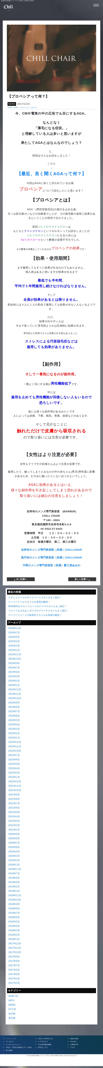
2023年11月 (14, 694)
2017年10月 (14, 952)
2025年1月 (14, 650)
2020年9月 (14, 834)
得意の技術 (74, 1038)
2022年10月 (14, 751)
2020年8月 (14, 838)
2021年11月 (14, 786)
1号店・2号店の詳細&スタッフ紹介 (19, 1047)
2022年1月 (14, 777)
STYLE (12, 1009)
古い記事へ (20, 579)
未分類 (11, 1013)
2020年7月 (14, 842)
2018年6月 (14, 917)
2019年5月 (14, 882)
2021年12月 (14, 781)
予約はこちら (43, 1047)
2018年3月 (14, 930)
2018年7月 (14, 913)
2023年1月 (14, 737)
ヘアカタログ (43, 1041)
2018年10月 (14, 899)
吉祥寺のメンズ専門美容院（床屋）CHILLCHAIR (51, 549)
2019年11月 (14, 869)
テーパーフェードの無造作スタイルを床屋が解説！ (35, 615)
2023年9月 (14, 702)
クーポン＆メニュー (13, 1044)
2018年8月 (14, 908)
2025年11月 (14, 628)
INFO (11, 1000)
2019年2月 (14, 886)
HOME (10, 107)
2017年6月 (14, 969)
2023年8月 (14, 707)
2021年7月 (14, 803)
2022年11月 (14, 746)
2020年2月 (14, 860)
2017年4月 (14, 978)
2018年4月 (14, 926)
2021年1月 (14, 829)
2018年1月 (14, 939)
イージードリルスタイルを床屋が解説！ (29, 602)
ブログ (72, 1047)
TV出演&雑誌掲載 (44, 1044)
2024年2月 (14, 680)
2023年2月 (14, 733)
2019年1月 (14, 891)
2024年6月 (14, 672)
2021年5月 (14, 812)
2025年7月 (14, 632)
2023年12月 (14, 689)
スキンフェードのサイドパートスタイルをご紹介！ (35, 597)
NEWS (11, 104)
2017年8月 (14, 961)
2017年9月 (14, 956)
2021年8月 (14, 799)
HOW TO (13, 996)
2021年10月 (14, 790)
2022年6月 (14, 759)
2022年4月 (14, 768)
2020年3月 (14, 856)
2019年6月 (14, 878)
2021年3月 (14, 821)
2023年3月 (14, 729)
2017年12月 (14, 943)
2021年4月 (14, 816)
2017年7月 (14, 965)
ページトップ (11, 1038)
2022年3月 (14, 772)
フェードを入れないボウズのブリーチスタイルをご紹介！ (38, 610)
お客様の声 (74, 1044)
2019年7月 (14, 873)
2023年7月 (14, 711)
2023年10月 (14, 698)
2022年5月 (14, 764)
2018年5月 (14, 921)
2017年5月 (14, 974)
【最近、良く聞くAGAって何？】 (51, 173)
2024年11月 (14, 654)
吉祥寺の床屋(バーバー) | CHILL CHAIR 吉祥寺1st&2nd (47, 1055)
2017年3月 (14, 983)
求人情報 (9, 1050)
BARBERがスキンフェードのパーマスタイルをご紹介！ (37, 606)
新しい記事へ (82, 579)
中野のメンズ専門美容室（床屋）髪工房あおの (51, 565)
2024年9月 (14, 663)
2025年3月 (14, 645)
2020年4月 (14, 851)
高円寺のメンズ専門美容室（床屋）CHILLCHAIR (51, 557)
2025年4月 (14, 641)
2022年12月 (14, 742)
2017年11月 (14, 948)
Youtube (73, 1041)
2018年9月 (14, 904)
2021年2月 (14, 825)
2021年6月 (14, 807)
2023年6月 (14, 715)
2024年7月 (14, 667)
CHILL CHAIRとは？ (46, 1038)
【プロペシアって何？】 (28, 107)
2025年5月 (14, 637)
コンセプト (10, 1041)
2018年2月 (14, 934)
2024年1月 (14, 685)
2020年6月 (14, 847)
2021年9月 (14, 794)
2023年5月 (14, 720)
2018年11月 (14, 895)
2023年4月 (14, 724)
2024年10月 (14, 659)
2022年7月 (14, 755)
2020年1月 (14, 864)
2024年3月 (14, 676)
